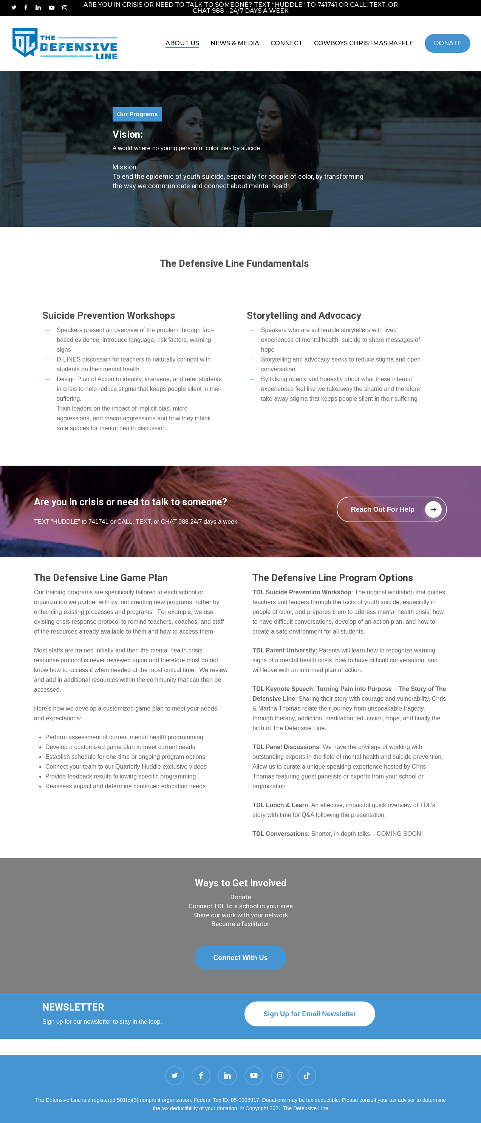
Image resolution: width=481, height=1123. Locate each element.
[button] (392, 509)
